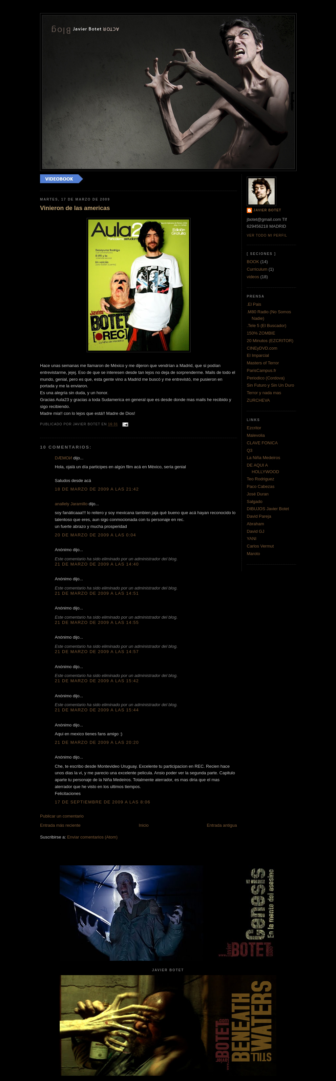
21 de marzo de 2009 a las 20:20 (97, 742)
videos (253, 276)
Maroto (253, 553)
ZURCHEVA (258, 400)
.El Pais (254, 304)
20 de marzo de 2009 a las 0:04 (95, 534)
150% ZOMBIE (261, 333)
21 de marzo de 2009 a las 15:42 (97, 680)
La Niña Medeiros (263, 457)
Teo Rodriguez (260, 478)
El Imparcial (258, 355)
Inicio (144, 825)
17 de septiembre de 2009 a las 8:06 (102, 802)
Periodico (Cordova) (266, 378)
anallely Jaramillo (71, 503)
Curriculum (257, 269)
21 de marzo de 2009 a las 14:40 (97, 564)
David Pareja (259, 516)
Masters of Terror (263, 362)
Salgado (254, 501)
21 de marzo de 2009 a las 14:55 (97, 622)
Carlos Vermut (260, 546)
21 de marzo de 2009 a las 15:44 (97, 709)
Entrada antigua (222, 825)
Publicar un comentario (62, 816)
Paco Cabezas (261, 486)
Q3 (249, 450)
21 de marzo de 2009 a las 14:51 (97, 593)
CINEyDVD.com (262, 348)
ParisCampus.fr (261, 370)
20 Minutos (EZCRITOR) (270, 340)
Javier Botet (267, 210)
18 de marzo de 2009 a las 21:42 (97, 489)
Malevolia (256, 435)
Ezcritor (254, 427)
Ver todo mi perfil (267, 235)
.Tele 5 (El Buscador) (266, 325)
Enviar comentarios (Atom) (92, 837)
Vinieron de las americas (75, 208)
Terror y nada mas (264, 392)
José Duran (257, 494)
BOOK (253, 261)
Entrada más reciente (60, 825)
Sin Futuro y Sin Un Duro (270, 385)
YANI (251, 538)
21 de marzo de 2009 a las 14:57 (97, 651)
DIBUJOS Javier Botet (268, 508)
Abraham (255, 523)
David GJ (255, 531)
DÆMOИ (63, 457)
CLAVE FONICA (262, 442)
